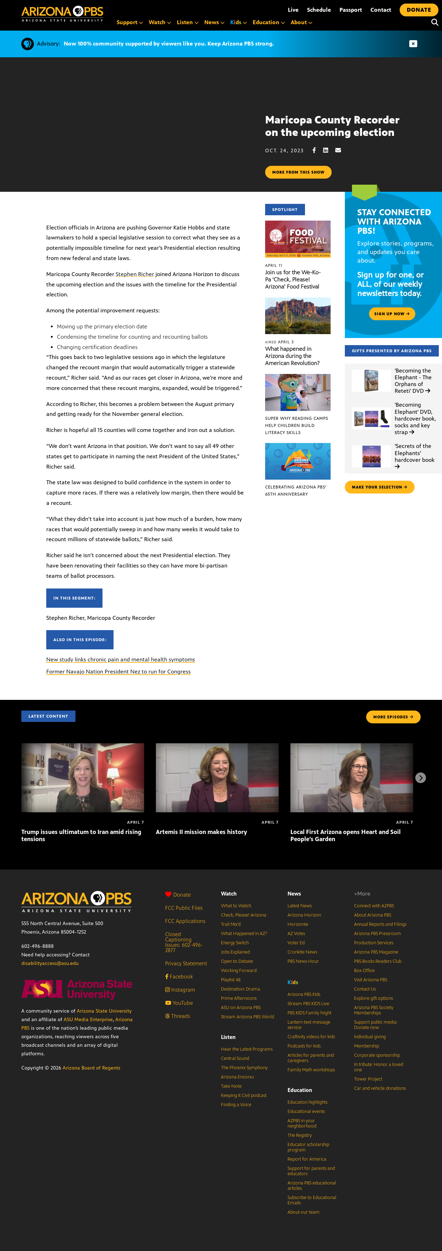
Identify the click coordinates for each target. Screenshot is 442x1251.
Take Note (231, 1086)
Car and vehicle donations (380, 1088)
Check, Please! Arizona (243, 915)
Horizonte (298, 924)
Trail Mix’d (231, 924)
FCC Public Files (183, 907)
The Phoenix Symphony (244, 1068)
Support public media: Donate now (376, 1024)
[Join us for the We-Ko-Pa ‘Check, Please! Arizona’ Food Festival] (298, 224)
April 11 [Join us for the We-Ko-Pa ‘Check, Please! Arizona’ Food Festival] (273, 265)
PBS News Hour (303, 961)
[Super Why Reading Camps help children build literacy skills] (298, 377)
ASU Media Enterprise (88, 1020)
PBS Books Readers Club (377, 961)
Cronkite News (302, 952)
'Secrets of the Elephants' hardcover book (415, 456)
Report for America (307, 1159)
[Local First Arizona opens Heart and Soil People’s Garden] (351, 747)
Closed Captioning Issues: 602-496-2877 (184, 942)
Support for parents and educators (311, 1171)
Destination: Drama (240, 989)
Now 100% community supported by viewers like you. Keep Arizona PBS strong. (169, 43)
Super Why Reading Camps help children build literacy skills (296, 425)
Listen (228, 1037)
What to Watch (236, 906)
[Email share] (341, 150)
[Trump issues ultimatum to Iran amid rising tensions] (82, 747)
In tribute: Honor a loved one (378, 1067)
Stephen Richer (135, 274)
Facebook (179, 976)
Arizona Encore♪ (237, 1077)
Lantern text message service (309, 1024)
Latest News (300, 906)
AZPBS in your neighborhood (302, 1123)
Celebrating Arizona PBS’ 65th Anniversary (296, 491)
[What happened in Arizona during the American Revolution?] (298, 301)
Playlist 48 (231, 980)
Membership (366, 1046)
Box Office (364, 970)
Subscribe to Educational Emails (312, 1200)
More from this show (298, 172)
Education (300, 1090)
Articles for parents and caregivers (311, 1057)
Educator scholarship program (308, 1147)
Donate (178, 894)
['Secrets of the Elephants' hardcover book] (371, 445)
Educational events (306, 1111)
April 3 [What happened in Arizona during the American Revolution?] (279, 341)
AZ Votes (296, 933)
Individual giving (370, 1037)
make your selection (379, 487)
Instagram (180, 989)
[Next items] (420, 777)
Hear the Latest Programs (247, 1049)
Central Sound (235, 1058)
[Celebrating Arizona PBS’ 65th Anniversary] (298, 446)
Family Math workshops (311, 1070)
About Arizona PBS (372, 915)
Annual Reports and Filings (380, 924)
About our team (304, 1212)
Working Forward (239, 970)
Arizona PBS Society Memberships (373, 1010)
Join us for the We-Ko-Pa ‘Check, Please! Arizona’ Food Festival (293, 279)
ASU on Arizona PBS (241, 1007)
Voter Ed (296, 943)
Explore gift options (373, 998)
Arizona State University (104, 1011)
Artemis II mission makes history (201, 831)
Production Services (373, 943)
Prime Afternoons (239, 998)
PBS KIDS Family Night (309, 1013)
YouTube (179, 1002)
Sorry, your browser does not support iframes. (132, 144)
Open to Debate (237, 961)
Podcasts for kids (304, 1046)
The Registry (300, 1135)
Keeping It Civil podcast (244, 1095)
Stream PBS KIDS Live (308, 1004)
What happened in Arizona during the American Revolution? (292, 355)
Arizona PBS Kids (304, 994)
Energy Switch (235, 943)
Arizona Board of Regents (91, 1068)
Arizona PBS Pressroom (377, 933)
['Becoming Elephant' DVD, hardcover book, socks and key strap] (371, 407)
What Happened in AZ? (244, 933)
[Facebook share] (317, 150)
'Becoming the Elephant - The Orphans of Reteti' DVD (413, 381)
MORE (393, 716)
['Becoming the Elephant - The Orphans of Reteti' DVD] (371, 369)
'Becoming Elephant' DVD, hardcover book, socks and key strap (415, 418)
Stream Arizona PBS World (247, 1017)
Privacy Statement (186, 963)
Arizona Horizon (304, 915)
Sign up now (392, 313)
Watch (229, 893)
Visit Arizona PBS (370, 980)
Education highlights (307, 1102)
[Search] (433, 22)
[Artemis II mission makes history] (217, 747)
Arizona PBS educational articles (312, 1185)
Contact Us (365, 989)
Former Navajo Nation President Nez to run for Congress (118, 671)
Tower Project (368, 1079)
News (294, 893)
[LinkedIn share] (329, 150)
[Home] (62, 14)
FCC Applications (185, 921)
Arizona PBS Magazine (376, 952)
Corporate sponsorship (377, 1055)
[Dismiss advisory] (413, 44)
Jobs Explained (235, 952)
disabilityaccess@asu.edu (50, 963)
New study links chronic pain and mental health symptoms (120, 659)
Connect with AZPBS (374, 906)
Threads (177, 1016)
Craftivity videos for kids (311, 1037)
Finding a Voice (236, 1105)
